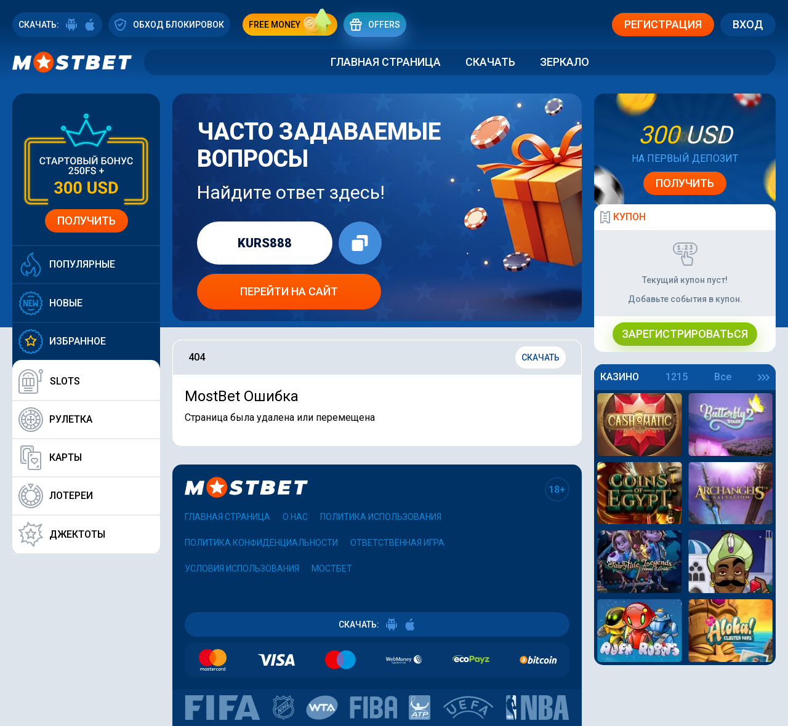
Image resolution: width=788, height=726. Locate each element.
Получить (86, 220)
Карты (50, 457)
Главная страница (386, 61)
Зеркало (564, 61)
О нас (295, 517)
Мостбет (332, 568)
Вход (748, 24)
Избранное (62, 341)
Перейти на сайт (289, 291)
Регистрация (663, 24)
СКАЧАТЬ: (57, 24)
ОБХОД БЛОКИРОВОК (169, 24)
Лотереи (55, 496)
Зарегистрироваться (685, 333)
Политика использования (380, 517)
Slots (49, 381)
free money (293, 25)
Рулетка (55, 419)
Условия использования (242, 568)
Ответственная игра (397, 543)
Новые (50, 303)
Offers (375, 24)
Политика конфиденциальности (261, 543)
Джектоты (61, 534)
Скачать (490, 61)
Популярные (66, 264)
